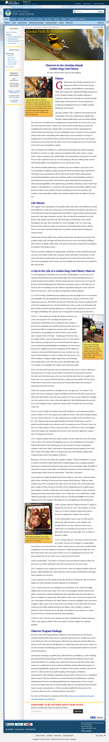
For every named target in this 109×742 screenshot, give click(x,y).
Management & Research (36, 22)
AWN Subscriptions (14, 97)
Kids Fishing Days (13, 41)
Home (6, 19)
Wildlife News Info (14, 92)
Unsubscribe (14, 101)
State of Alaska (12, 3)
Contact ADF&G (30, 729)
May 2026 (11, 55)
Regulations (73, 19)
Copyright (36, 739)
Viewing (39, 19)
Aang (25, 1)
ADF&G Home (28, 27)
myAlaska (78, 3)
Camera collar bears (14, 36)
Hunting (21, 19)
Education (48, 19)
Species (57, 19)
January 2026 (12, 64)
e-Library (61, 22)
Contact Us (101, 22)
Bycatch (82, 19)
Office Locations (86, 731)
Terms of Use (19, 729)
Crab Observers (13, 39)
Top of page (99, 735)
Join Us (14, 22)
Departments (87, 3)
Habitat (64, 19)
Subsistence (30, 19)
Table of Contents (11, 32)
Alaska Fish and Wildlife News (51, 27)
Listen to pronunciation (29, 2)
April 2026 (11, 57)
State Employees (99, 3)
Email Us (73, 739)
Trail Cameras (12, 43)
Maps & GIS (69, 22)
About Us (7, 22)
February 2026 (12, 62)
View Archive (10, 67)
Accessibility (10, 729)
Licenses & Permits (51, 22)
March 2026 (11, 59)
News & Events (22, 22)
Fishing (13, 19)
